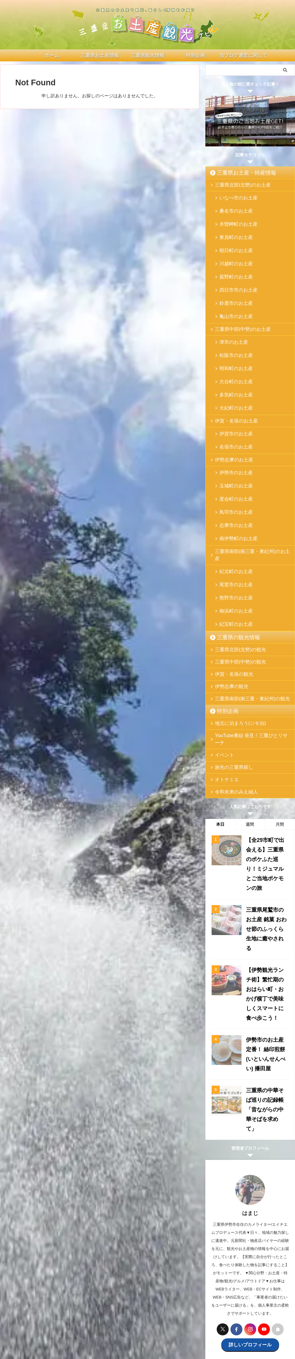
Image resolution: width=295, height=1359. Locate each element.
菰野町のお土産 (232, 254)
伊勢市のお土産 (232, 414)
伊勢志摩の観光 (227, 587)
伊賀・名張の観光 (229, 574)
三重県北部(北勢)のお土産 (237, 185)
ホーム (44, 1310)
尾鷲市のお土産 (232, 496)
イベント (222, 648)
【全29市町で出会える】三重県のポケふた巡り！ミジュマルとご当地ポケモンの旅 (266, 749)
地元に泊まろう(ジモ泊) (235, 624)
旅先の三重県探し (229, 660)
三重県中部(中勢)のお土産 (237, 295)
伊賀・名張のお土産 (231, 368)
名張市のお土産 (232, 390)
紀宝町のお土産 (232, 525)
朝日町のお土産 (232, 235)
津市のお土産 (230, 308)
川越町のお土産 (232, 245)
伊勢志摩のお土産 (229, 402)
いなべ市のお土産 (234, 197)
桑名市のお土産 (232, 206)
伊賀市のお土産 (232, 380)
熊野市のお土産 (232, 506)
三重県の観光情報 (232, 538)
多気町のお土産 (232, 346)
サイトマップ (245, 1310)
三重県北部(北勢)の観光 (235, 550)
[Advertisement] (250, 1243)
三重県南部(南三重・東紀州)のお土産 (246, 474)
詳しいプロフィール (250, 1166)
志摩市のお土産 (232, 453)
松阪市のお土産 (232, 317)
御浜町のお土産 (232, 515)
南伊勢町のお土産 (234, 462)
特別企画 (224, 611)
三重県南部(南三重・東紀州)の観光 (244, 599)
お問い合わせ (173, 1310)
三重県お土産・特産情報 (239, 172)
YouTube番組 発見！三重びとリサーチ (247, 636)
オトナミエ (224, 673)
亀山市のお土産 (232, 283)
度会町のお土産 (232, 433)
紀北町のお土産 (232, 487)
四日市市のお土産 (234, 264)
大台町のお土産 (232, 336)
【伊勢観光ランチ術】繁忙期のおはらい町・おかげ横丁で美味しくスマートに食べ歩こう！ (266, 846)
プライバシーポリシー (209, 1310)
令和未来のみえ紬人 (231, 685)
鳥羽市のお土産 (232, 443)
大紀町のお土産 (232, 356)
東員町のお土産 (232, 226)
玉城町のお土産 (232, 424)
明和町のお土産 (232, 327)
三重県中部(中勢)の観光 (235, 562)
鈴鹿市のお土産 (232, 274)
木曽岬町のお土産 (234, 216)
